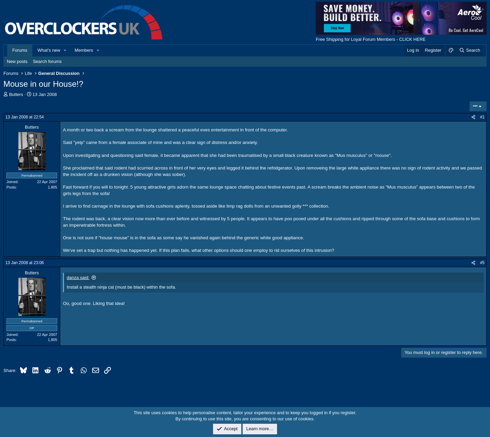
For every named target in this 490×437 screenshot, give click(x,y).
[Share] (473, 117)
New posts (17, 61)
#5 (482, 262)
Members (84, 50)
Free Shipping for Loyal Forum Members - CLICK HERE (371, 39)
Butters (16, 94)
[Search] (469, 50)
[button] (65, 50)
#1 (482, 117)
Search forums (47, 61)
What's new (48, 50)
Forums (19, 50)
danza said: (78, 277)
